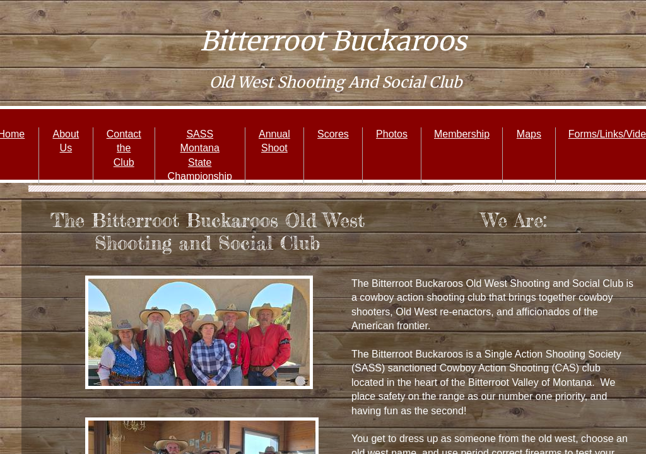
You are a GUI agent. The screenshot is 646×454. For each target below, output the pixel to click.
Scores (333, 134)
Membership (462, 134)
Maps (529, 134)
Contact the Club (124, 148)
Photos (392, 134)
